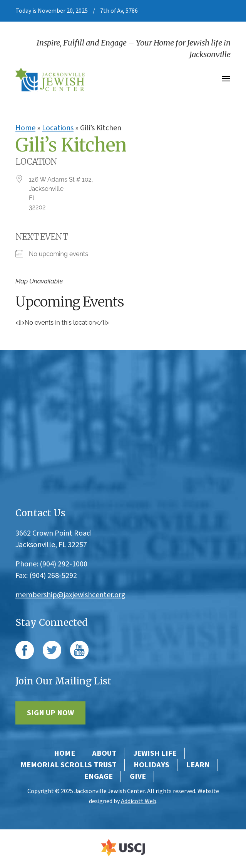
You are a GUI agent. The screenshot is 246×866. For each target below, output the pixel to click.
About (104, 753)
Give (138, 776)
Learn (198, 765)
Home (25, 128)
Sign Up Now (50, 713)
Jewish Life (155, 753)
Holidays (151, 765)
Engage (98, 776)
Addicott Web (138, 801)
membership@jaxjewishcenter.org (70, 595)
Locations (58, 128)
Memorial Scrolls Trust (68, 765)
